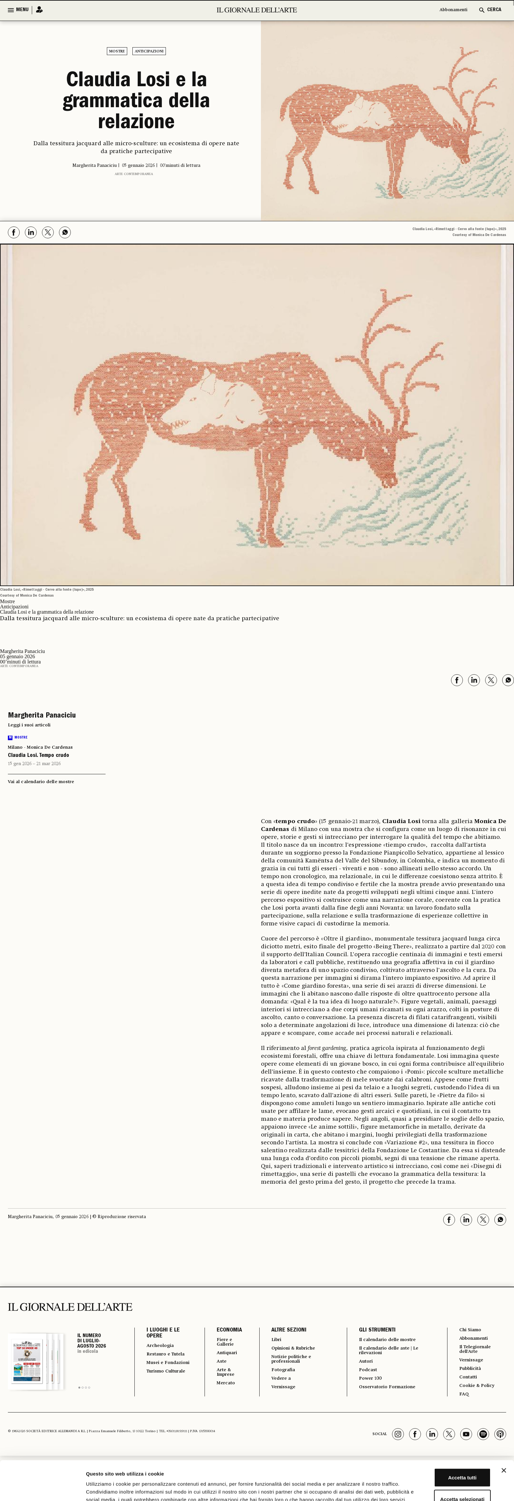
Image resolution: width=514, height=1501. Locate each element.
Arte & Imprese (221, 1375)
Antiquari (223, 1354)
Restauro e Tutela (160, 1358)
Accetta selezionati (442, 1458)
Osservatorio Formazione (387, 1391)
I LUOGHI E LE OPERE (163, 1333)
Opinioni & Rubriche (292, 1349)
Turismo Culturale (159, 1386)
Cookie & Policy (477, 1390)
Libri (272, 1340)
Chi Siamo (469, 1330)
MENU (22, 10)
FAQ (462, 1399)
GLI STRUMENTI (373, 1330)
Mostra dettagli (345, 1488)
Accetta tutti (442, 1436)
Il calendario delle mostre (389, 1340)
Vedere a (277, 1382)
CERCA (494, 10)
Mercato (221, 1387)
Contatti (467, 1381)
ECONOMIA (223, 1330)
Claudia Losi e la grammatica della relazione (136, 102)
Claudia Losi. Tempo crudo (38, 756)
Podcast (365, 1372)
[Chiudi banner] (504, 1429)
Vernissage (280, 1391)
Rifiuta (442, 1479)
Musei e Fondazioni (161, 1372)
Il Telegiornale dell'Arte (476, 1351)
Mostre (117, 51)
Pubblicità (470, 1372)
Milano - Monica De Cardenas (40, 747)
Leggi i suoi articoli (29, 725)
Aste (216, 1363)
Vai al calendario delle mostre (41, 782)
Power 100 (368, 1382)
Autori (363, 1363)
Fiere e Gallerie (221, 1342)
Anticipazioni (149, 51)
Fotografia (279, 1372)
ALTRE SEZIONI (283, 1330)
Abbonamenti (450, 10)
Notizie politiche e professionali (289, 1361)
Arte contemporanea (134, 174)
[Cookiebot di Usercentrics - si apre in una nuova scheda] (42, 1488)
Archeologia (162, 1346)
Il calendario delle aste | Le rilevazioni (390, 1352)
